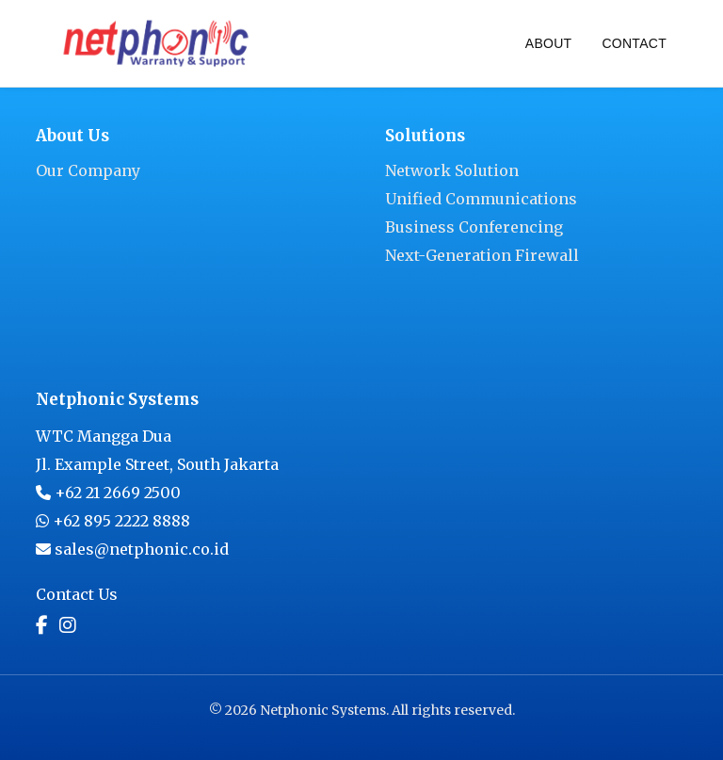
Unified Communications (481, 198)
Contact (634, 43)
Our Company (88, 170)
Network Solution (452, 170)
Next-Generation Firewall (482, 255)
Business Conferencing (474, 227)
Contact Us (77, 594)
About (548, 43)
